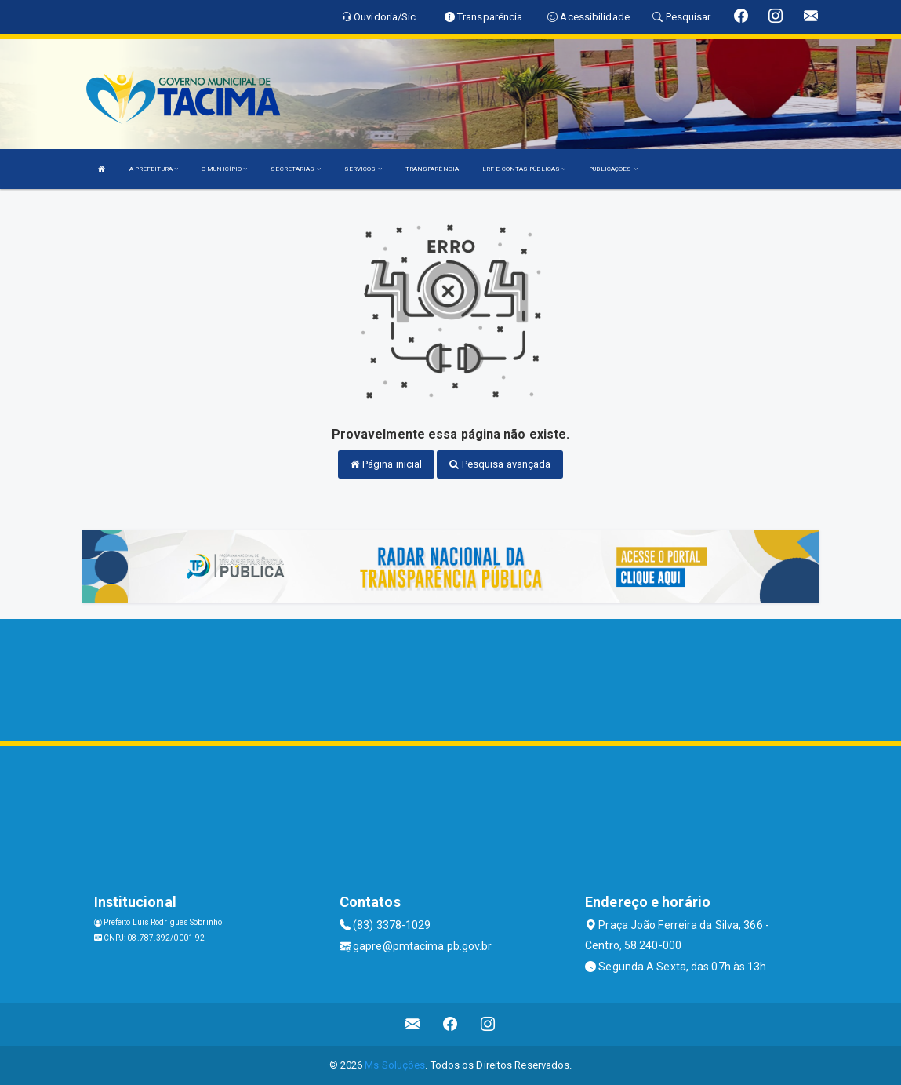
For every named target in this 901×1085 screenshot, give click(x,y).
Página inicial (387, 464)
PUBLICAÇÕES (613, 169)
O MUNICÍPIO (224, 169)
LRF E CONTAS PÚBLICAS (523, 169)
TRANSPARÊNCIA (432, 169)
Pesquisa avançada (499, 464)
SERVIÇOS (363, 169)
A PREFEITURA (153, 169)
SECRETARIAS (295, 169)
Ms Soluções (395, 1065)
